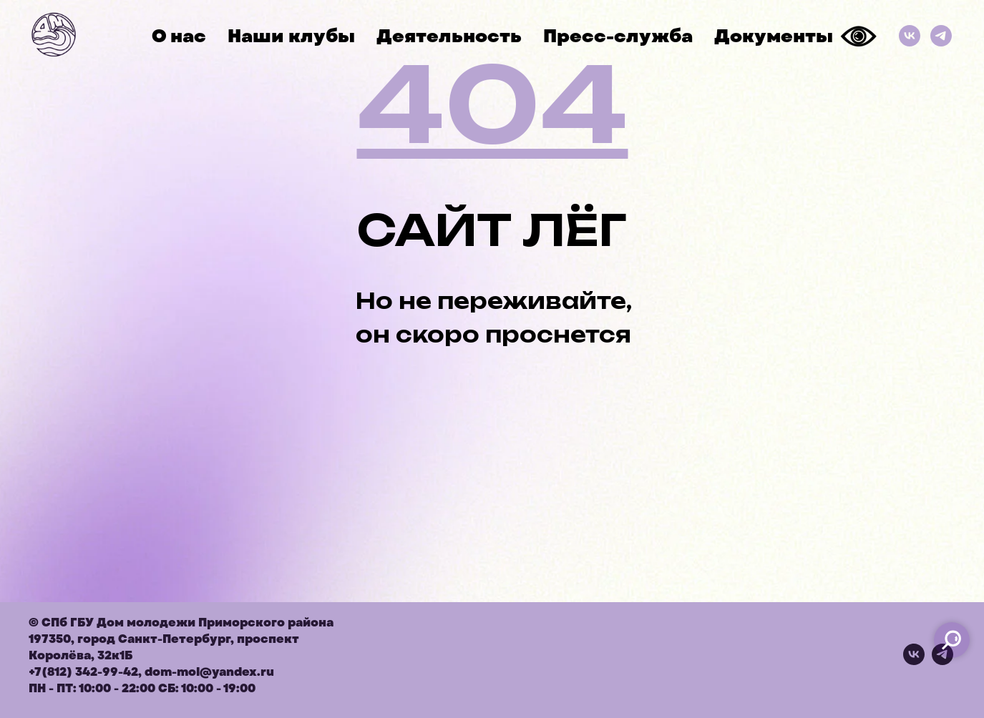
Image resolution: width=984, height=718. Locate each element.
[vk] (914, 661)
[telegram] (942, 661)
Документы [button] (773, 36)
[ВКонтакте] (909, 35)
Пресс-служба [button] (618, 36)
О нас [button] (179, 36)
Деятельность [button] (449, 36)
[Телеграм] (941, 35)
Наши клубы (291, 36)
